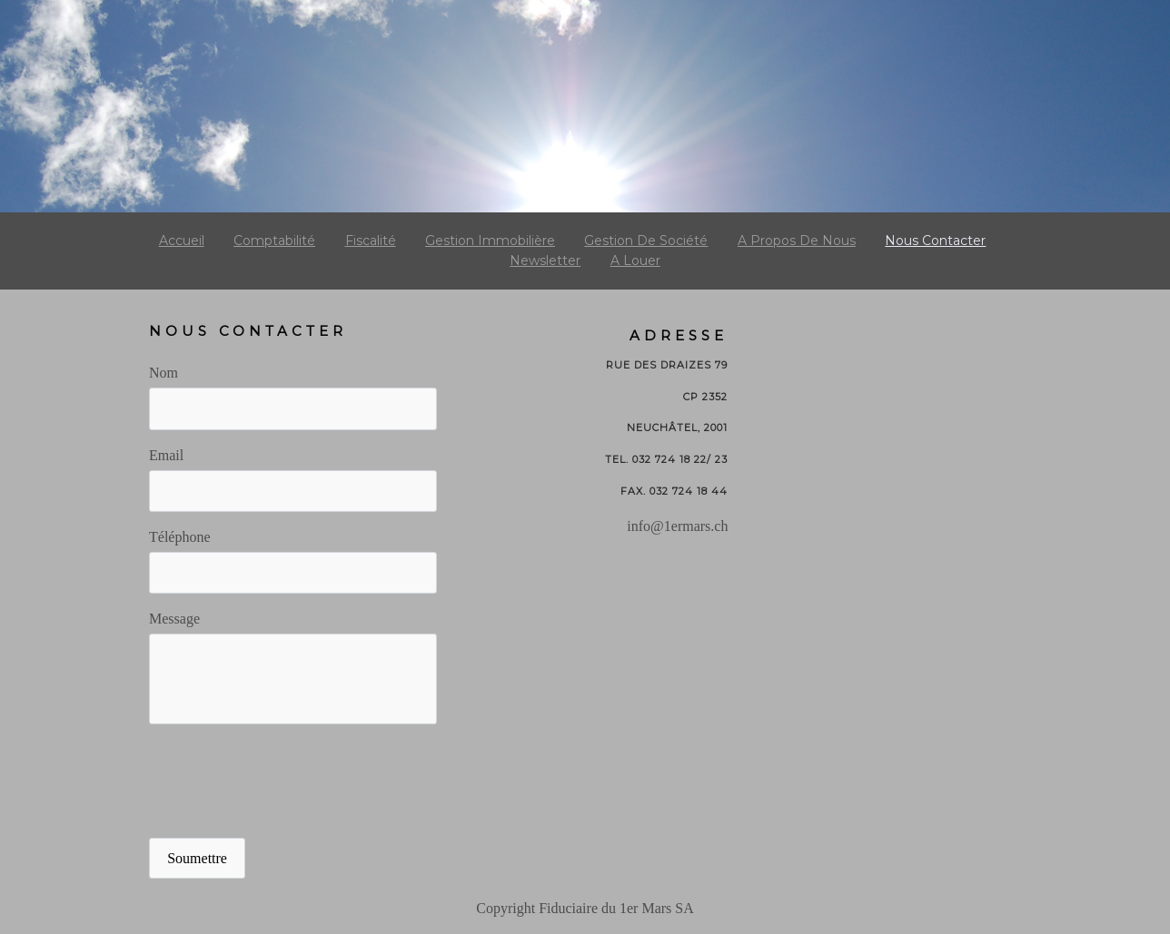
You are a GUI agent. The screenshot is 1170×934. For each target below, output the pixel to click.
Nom (163, 372)
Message (174, 618)
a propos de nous (797, 240)
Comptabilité (274, 240)
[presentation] (287, 782)
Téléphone (180, 537)
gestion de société (646, 240)
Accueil (181, 240)
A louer (635, 260)
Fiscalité (370, 240)
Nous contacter (935, 240)
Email (166, 455)
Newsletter (545, 260)
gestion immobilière (490, 240)
